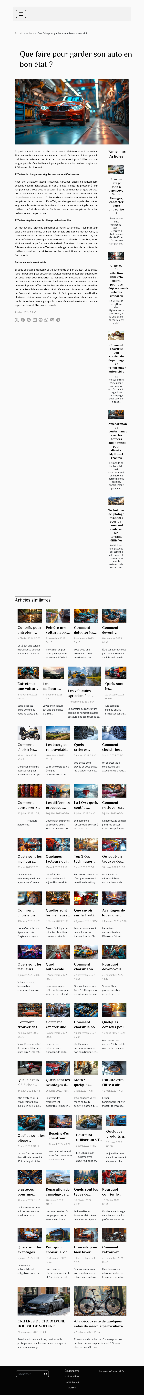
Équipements (72, 1370)
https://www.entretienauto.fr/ (32, 197)
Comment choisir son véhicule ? (83, 969)
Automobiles (72, 1376)
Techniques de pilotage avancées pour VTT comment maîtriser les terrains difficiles (116, 525)
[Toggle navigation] (21, 14)
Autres (30, 33)
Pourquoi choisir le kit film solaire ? (57, 1252)
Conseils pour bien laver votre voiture (86, 1252)
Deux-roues (72, 1382)
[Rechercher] (32, 1374)
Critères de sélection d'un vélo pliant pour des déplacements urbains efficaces (118, 280)
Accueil (18, 33)
